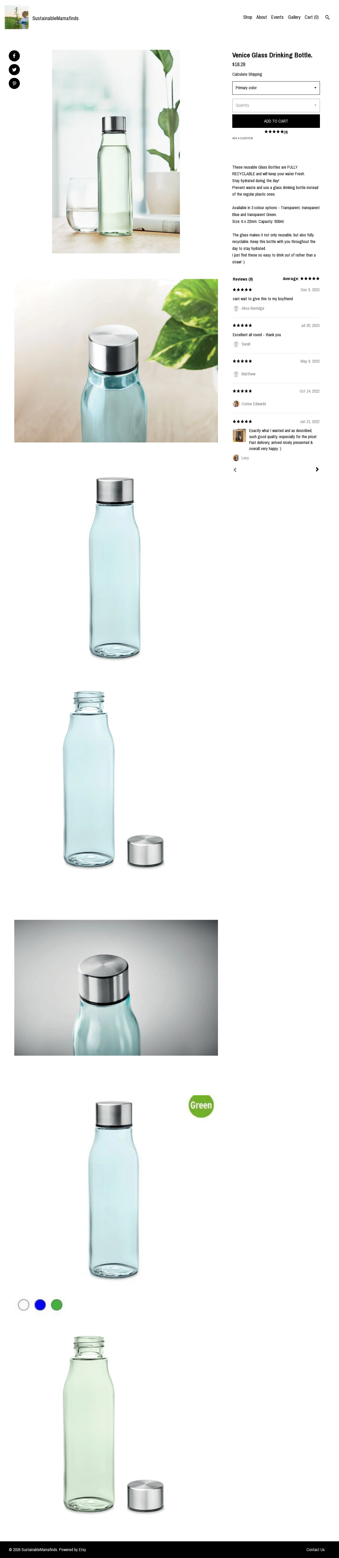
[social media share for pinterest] (14, 84)
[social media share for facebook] (14, 56)
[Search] (327, 18)
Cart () (312, 17)
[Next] (317, 470)
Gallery (294, 17)
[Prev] (235, 470)
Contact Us (315, 1549)
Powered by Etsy (72, 1549)
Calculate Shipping (247, 74)
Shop (247, 17)
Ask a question (242, 138)
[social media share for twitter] (14, 70)
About (261, 17)
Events (277, 17)
